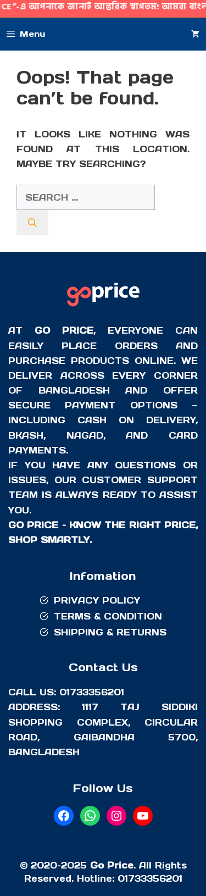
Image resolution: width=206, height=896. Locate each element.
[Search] (32, 222)
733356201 (155, 878)
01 (123, 878)
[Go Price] (103, 307)
